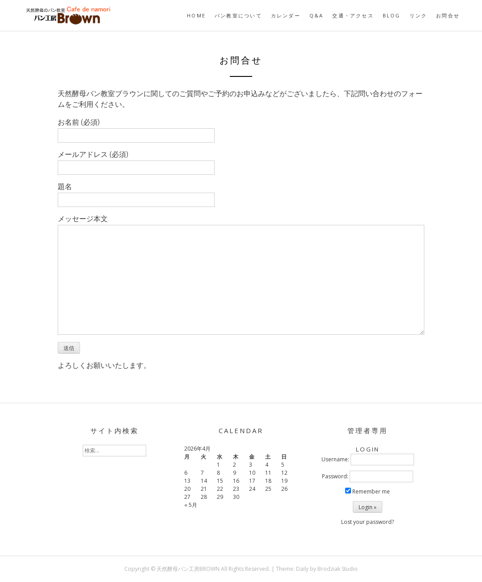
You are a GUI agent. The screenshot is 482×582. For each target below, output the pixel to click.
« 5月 (190, 505)
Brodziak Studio (337, 569)
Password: (335, 476)
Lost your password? (367, 522)
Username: (335, 459)
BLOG (392, 15)
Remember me (367, 491)
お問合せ (448, 15)
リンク (418, 15)
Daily (302, 569)
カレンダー (285, 15)
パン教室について (238, 15)
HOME (196, 15)
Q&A (316, 15)
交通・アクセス (352, 15)
